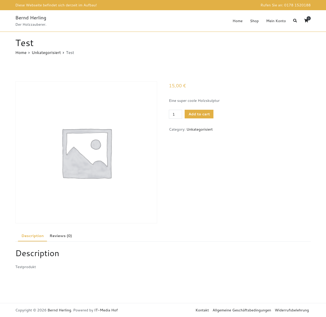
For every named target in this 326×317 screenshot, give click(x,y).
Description (32, 235)
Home (238, 20)
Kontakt (202, 310)
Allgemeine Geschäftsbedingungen (242, 310)
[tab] (32, 236)
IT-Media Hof (106, 310)
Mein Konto (276, 20)
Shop (254, 20)
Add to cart (199, 114)
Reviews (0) (60, 235)
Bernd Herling (30, 17)
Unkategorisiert (46, 52)
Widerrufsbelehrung (292, 310)
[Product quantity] (175, 114)
